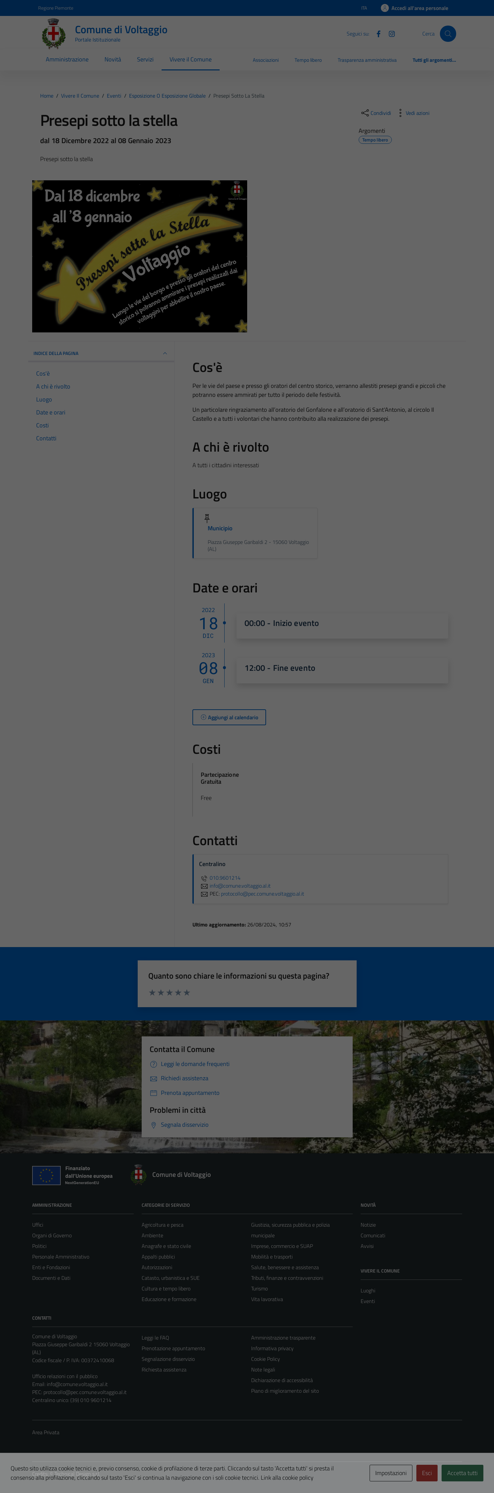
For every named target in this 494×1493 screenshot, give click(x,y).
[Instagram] (389, 33)
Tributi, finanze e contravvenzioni (287, 1278)
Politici (39, 1246)
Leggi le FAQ (155, 1338)
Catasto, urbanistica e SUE (171, 1278)
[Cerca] (448, 34)
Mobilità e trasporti (272, 1257)
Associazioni (266, 60)
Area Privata (45, 1432)
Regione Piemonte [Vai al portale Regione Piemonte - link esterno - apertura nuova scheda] (55, 7)
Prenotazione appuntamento (173, 1348)
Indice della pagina (101, 353)
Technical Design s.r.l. (77, 1474)
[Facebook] (376, 33)
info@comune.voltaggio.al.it (77, 1384)
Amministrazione (67, 59)
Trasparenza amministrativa (367, 60)
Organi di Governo (52, 1235)
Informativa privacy (272, 1348)
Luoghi (368, 1290)
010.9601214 (220, 878)
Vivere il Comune (191, 59)
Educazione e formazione (169, 1299)
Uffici (37, 1225)
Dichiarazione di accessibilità (282, 1380)
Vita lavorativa (267, 1299)
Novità (113, 59)
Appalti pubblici (158, 1257)
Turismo (259, 1288)
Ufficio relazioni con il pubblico (65, 1376)
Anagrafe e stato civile (166, 1246)
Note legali (263, 1369)
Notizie (368, 1225)
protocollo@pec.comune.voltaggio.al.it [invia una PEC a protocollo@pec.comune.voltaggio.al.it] (262, 894)
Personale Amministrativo (60, 1257)
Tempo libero (308, 60)
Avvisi (367, 1246)
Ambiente (152, 1235)
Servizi (145, 59)
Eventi (368, 1301)
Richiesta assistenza (164, 1369)
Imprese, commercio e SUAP (282, 1246)
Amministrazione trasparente (283, 1338)
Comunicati (373, 1235)
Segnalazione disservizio (168, 1359)
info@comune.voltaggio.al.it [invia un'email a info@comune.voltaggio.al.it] (235, 886)
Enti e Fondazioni (51, 1267)
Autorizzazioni (157, 1267)
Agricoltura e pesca (162, 1225)
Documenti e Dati (51, 1278)
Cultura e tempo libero (166, 1288)
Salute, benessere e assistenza (285, 1267)
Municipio (220, 528)
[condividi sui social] (375, 113)
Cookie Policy (265, 1359)
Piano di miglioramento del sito (285, 1391)
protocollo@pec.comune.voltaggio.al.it (85, 1392)
